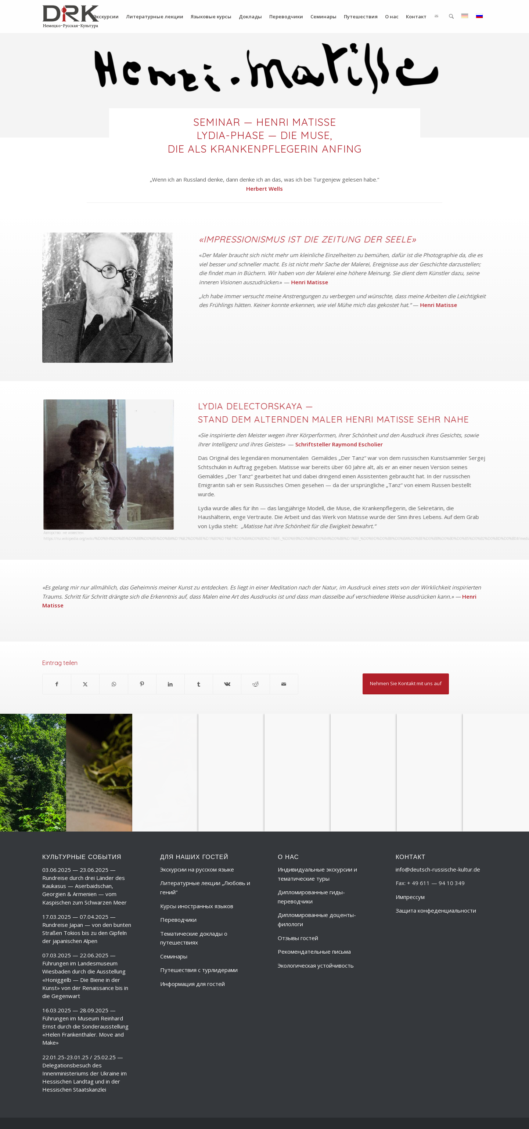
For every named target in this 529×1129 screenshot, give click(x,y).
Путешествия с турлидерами (199, 969)
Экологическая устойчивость (316, 965)
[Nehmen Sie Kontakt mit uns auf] (406, 683)
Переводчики (178, 919)
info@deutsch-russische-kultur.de (438, 869)
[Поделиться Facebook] (57, 684)
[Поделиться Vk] (227, 684)
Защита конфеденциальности (436, 910)
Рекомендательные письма (314, 951)
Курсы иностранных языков (196, 906)
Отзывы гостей (298, 938)
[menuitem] (106, 16)
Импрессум (410, 896)
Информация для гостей (192, 983)
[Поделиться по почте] (284, 684)
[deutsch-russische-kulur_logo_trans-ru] (70, 16)
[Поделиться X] (85, 684)
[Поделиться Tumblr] (199, 684)
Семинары (173, 956)
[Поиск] (451, 16)
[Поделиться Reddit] (255, 684)
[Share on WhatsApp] (113, 684)
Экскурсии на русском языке (197, 869)
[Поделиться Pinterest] (142, 684)
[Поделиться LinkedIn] (170, 684)
